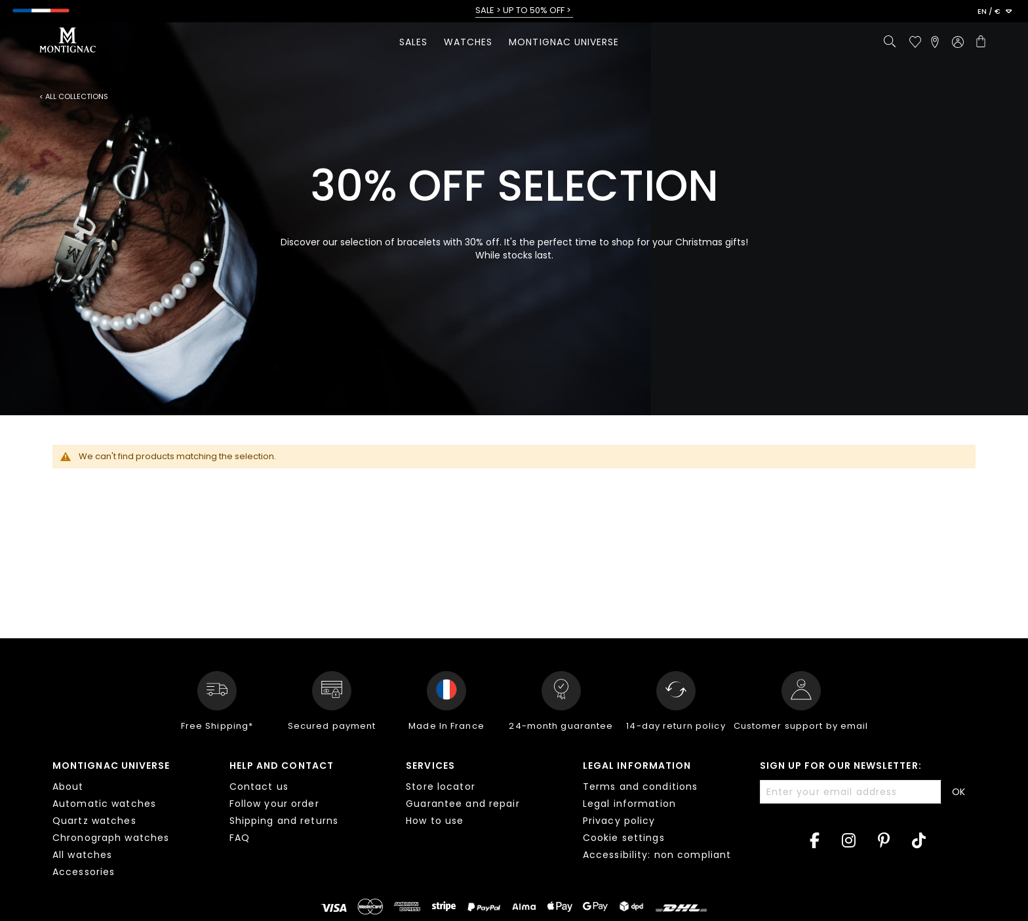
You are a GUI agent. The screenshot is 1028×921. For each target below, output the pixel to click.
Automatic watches (104, 803)
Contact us (258, 786)
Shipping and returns (283, 820)
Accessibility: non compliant (657, 854)
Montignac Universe (111, 765)
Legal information (637, 765)
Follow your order (274, 803)
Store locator (440, 786)
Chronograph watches (110, 837)
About (68, 786)
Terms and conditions (640, 786)
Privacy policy (619, 820)
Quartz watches (94, 820)
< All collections (73, 97)
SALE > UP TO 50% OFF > (524, 10)
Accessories (83, 871)
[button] (995, 12)
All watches (82, 854)
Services (430, 765)
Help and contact (281, 765)
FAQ (239, 837)
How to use (435, 820)
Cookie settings (624, 837)
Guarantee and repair (462, 803)
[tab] (131, 820)
